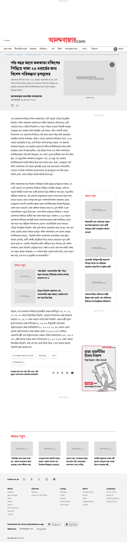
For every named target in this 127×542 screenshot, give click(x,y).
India (9, 498)
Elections (20, 54)
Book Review (65, 501)
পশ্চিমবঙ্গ (44, 49)
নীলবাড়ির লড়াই (21, 49)
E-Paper (7, 40)
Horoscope (64, 505)
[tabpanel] (98, 368)
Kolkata (10, 492)
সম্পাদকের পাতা (72, 49)
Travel (62, 495)
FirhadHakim (18, 362)
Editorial (34, 492)
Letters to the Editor (39, 495)
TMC (54, 355)
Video (85, 498)
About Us (109, 495)
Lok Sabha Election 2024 (33, 54)
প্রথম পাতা (8, 49)
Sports (10, 505)
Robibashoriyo (88, 501)
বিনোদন (94, 49)
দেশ (53, 49)
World (10, 501)
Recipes (63, 498)
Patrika (85, 505)
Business (11, 511)
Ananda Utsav (88, 492)
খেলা (85, 49)
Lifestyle (63, 492)
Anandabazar (10, 54)
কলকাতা (33, 49)
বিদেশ (59, 49)
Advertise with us (112, 498)
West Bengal (12, 495)
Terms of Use (111, 492)
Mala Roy (42, 355)
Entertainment (13, 508)
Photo (85, 495)
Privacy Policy (111, 501)
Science (10, 514)
